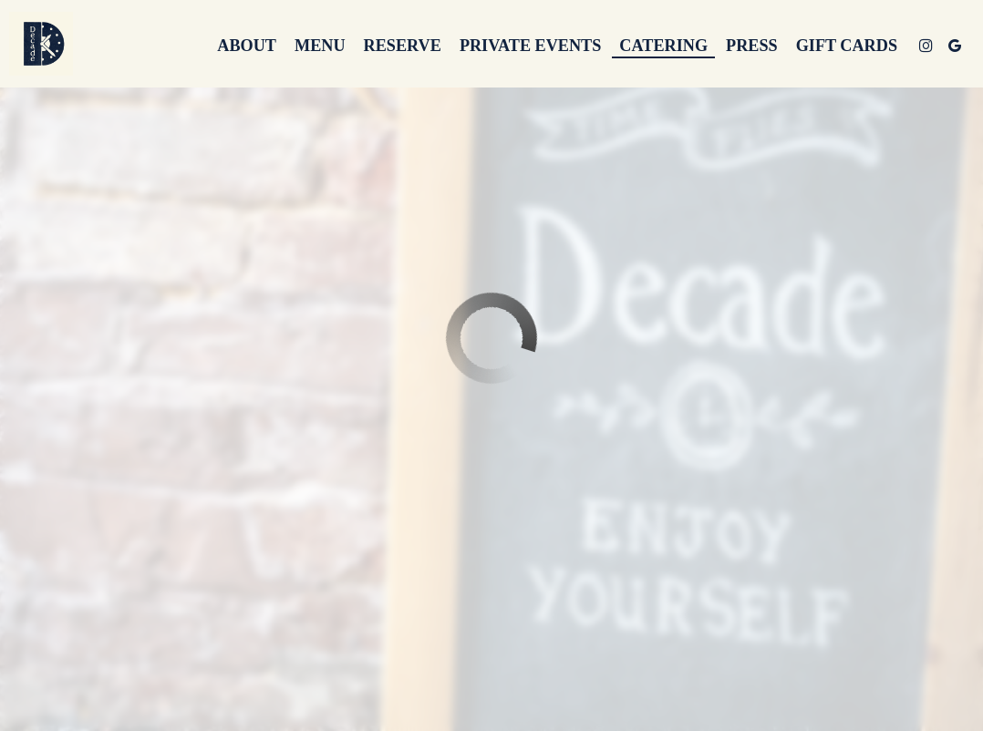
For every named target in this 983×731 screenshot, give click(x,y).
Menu (320, 45)
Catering (663, 45)
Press (752, 45)
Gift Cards (846, 45)
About (246, 45)
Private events (530, 45)
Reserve (402, 45)
